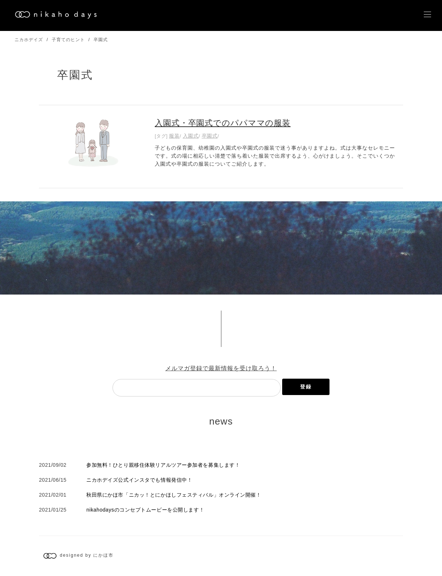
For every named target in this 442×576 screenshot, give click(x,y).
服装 (174, 136)
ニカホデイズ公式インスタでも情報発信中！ (139, 480)
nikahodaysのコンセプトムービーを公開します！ (145, 510)
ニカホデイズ (29, 39)
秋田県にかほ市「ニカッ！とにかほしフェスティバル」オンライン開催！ (173, 495)
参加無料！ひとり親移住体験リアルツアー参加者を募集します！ (163, 465)
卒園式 (101, 39)
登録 (306, 387)
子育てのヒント (68, 39)
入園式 (191, 136)
